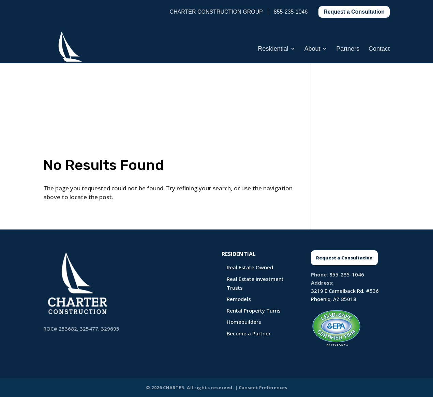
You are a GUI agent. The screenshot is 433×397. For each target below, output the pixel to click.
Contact (379, 49)
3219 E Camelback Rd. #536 (345, 290)
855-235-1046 (346, 274)
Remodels (239, 299)
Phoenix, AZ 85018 (333, 299)
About (312, 49)
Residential (273, 49)
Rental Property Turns (254, 310)
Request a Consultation (354, 12)
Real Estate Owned (250, 267)
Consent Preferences (263, 387)
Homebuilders (244, 321)
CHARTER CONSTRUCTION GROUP (216, 12)
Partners (347, 49)
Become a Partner (249, 333)
